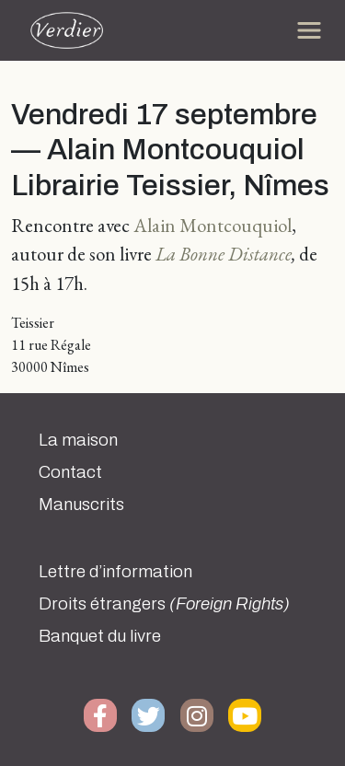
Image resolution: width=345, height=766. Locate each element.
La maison (78, 440)
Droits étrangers (164, 604)
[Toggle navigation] (309, 30)
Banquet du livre (100, 636)
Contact (70, 472)
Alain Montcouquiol (212, 225)
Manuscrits (81, 504)
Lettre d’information (115, 572)
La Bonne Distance (223, 253)
